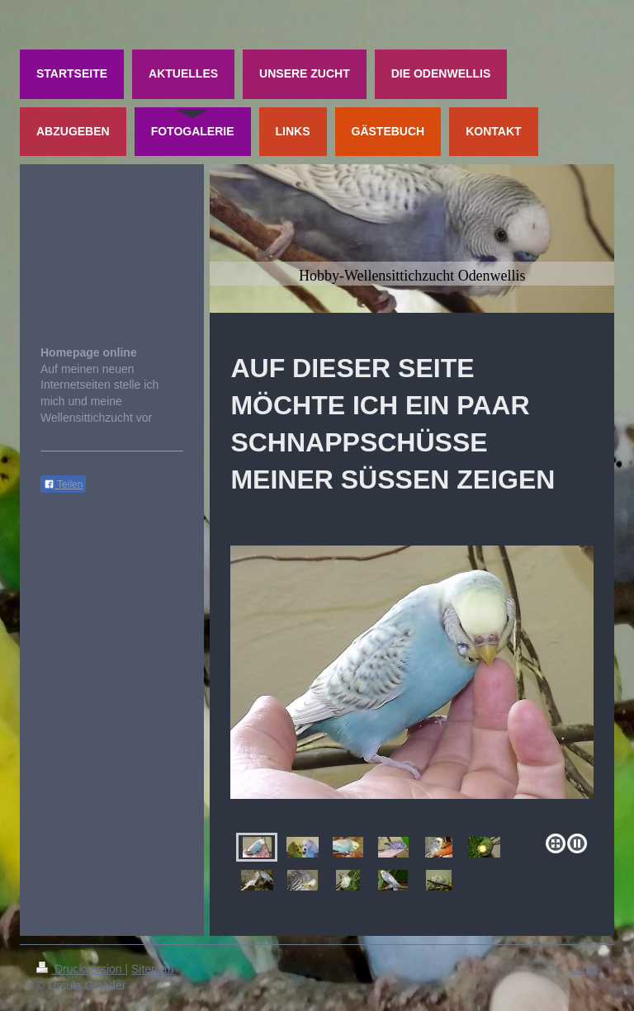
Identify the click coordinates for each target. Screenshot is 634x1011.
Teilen (63, 484)
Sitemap (152, 969)
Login (584, 969)
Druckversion (80, 969)
